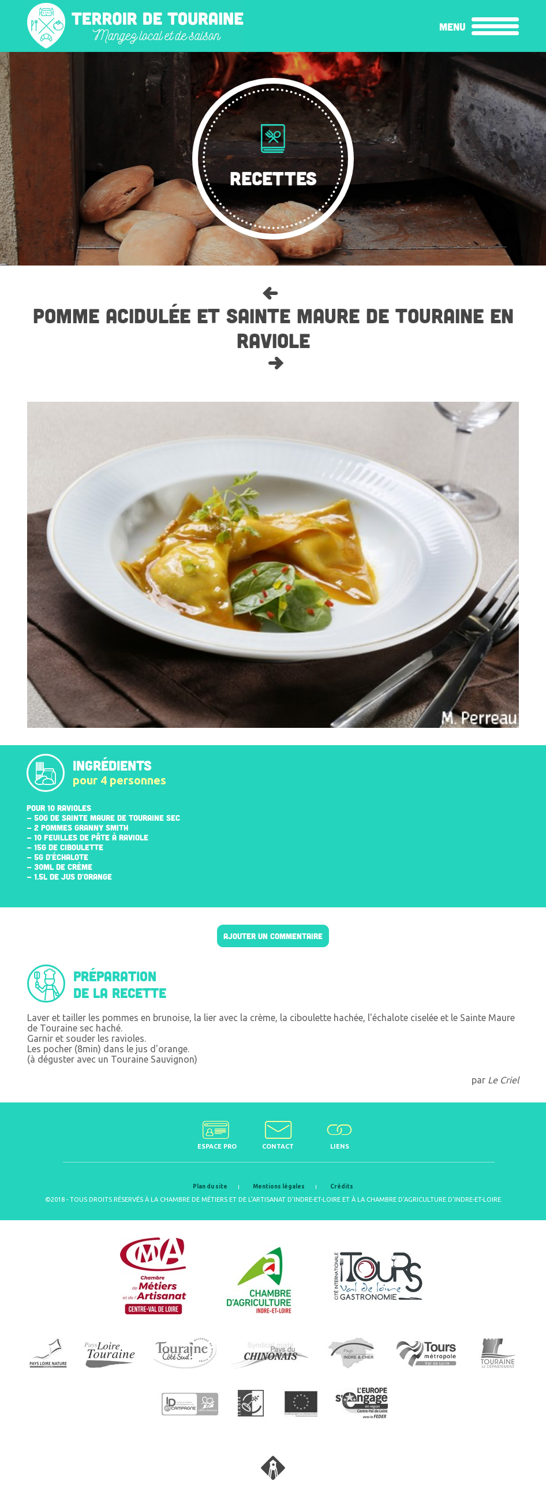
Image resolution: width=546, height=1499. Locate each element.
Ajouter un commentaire (273, 936)
